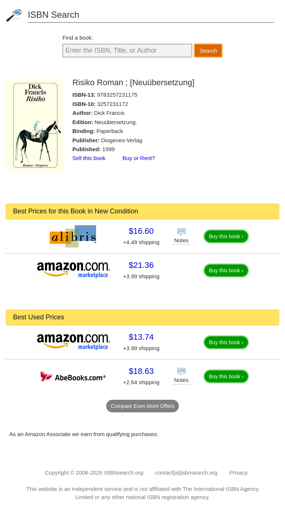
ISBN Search (53, 15)
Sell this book (88, 158)
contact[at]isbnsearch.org (186, 472)
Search (208, 50)
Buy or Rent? (138, 158)
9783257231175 (117, 95)
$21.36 (141, 265)
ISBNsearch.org (123, 472)
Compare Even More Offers (142, 406)
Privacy (238, 472)
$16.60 (141, 231)
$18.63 (141, 371)
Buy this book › (226, 236)
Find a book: (77, 37)
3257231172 (112, 104)
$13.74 (141, 337)
